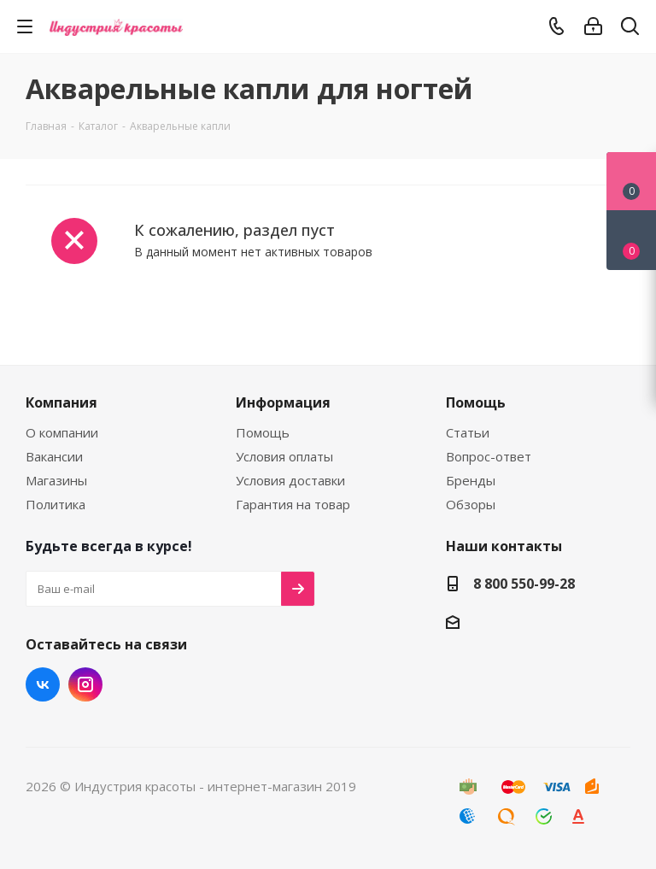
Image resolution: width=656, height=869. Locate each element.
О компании (62, 432)
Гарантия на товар (293, 504)
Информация (283, 402)
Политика (55, 504)
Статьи (467, 432)
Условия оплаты (284, 456)
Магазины (56, 480)
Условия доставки (290, 480)
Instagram (85, 684)
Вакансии (54, 456)
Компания (61, 402)
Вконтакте (43, 684)
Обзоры (470, 504)
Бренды (470, 480)
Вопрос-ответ (488, 456)
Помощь (263, 432)
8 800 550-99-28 (524, 583)
